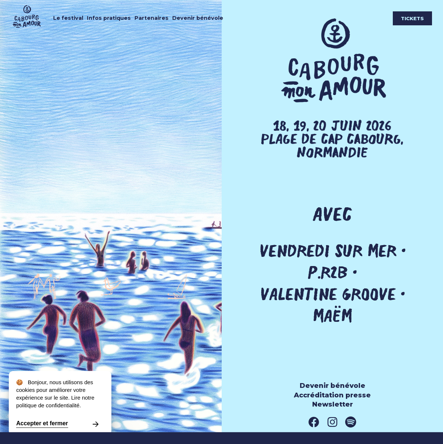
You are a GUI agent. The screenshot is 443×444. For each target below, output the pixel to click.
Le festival (68, 18)
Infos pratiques (109, 18)
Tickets (412, 18)
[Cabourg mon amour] (30, 29)
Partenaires (151, 18)
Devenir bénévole (197, 18)
